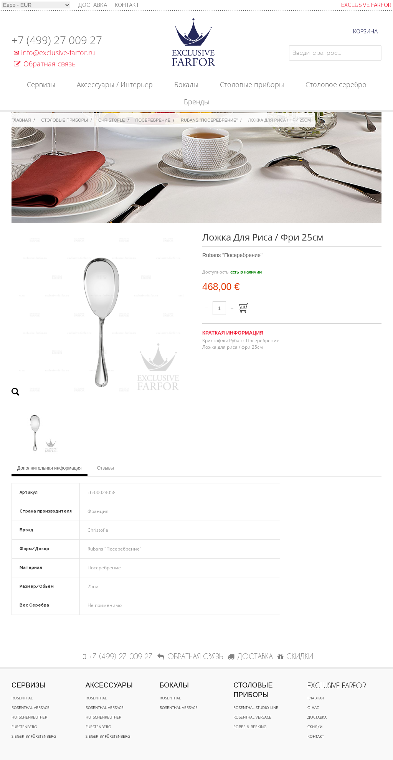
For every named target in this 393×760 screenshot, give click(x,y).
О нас (313, 707)
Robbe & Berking (249, 726)
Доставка (317, 717)
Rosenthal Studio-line (255, 707)
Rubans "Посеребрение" (209, 120)
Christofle (111, 120)
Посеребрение (153, 120)
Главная (21, 120)
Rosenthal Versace (31, 707)
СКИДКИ (295, 656)
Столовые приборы (64, 120)
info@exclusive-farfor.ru (53, 52)
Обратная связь (45, 63)
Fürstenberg (24, 726)
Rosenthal (22, 698)
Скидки (314, 726)
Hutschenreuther (29, 717)
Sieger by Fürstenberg (34, 736)
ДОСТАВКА (250, 656)
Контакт (127, 5)
